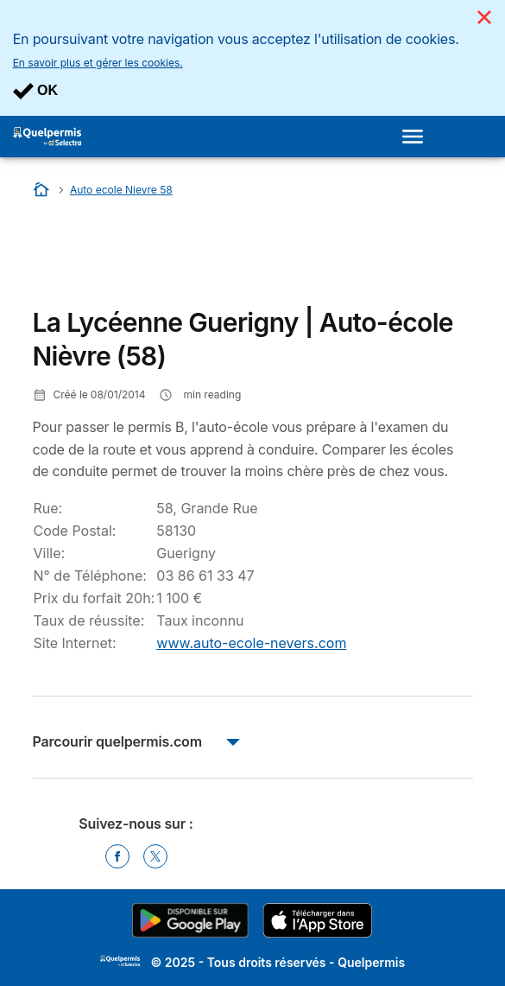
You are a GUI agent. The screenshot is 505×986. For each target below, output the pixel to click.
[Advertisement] (171, 257)
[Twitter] (155, 856)
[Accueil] (43, 189)
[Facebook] (117, 856)
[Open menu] (418, 136)
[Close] (484, 17)
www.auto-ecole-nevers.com (251, 643)
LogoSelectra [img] (120, 961)
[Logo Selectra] (47, 136)
